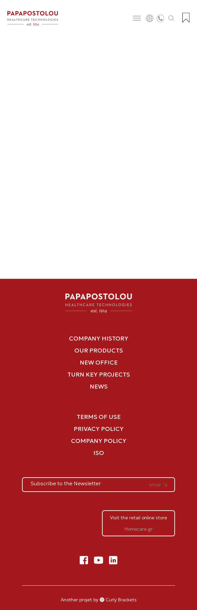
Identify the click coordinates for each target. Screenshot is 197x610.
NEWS (99, 386)
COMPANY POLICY (98, 441)
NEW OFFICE (99, 362)
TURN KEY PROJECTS (98, 374)
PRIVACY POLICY (99, 429)
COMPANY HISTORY (98, 338)
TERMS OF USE (99, 417)
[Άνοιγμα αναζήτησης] (171, 18)
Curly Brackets (118, 600)
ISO (98, 453)
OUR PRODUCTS (98, 350)
